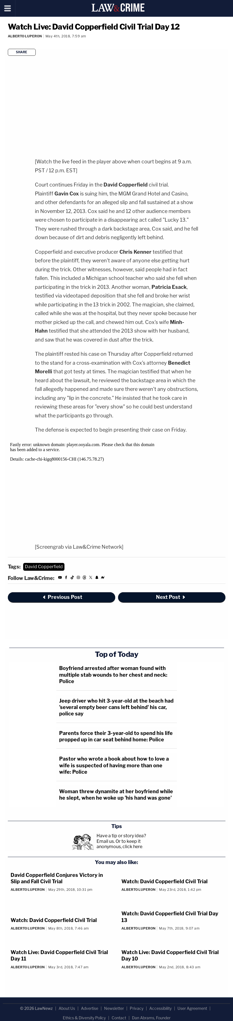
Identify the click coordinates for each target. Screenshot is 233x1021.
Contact (119, 1017)
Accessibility (160, 1008)
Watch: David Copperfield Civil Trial (164, 881)
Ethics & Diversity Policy (84, 1017)
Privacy (136, 1008)
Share (21, 52)
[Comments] (8, 43)
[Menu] (7, 8)
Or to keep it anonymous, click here (119, 844)
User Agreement (192, 1008)
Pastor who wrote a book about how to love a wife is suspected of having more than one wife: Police (114, 765)
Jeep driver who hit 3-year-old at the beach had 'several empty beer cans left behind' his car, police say (116, 707)
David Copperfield (44, 566)
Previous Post (62, 597)
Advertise (89, 1008)
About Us (67, 1008)
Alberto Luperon (25, 36)
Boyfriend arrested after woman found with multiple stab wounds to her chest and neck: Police (113, 674)
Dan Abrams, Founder (151, 1017)
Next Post (171, 597)
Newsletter (114, 1008)
